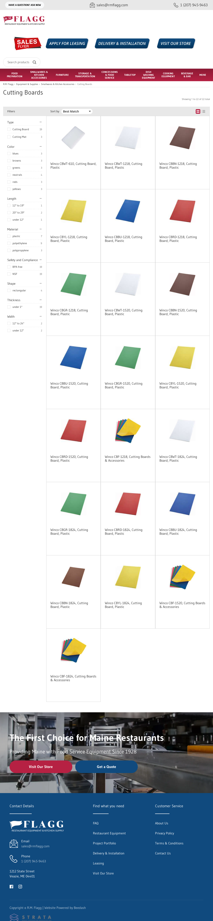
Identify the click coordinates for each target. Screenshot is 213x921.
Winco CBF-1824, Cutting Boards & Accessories (73, 678)
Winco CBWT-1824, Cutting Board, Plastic (178, 458)
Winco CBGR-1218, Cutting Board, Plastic (69, 312)
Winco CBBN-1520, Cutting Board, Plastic (178, 312)
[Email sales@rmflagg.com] (109, 5)
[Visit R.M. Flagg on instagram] (20, 886)
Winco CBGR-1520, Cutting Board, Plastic (124, 385)
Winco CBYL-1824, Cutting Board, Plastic (123, 605)
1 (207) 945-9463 (33, 861)
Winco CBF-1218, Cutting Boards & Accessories (127, 458)
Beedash (80, 908)
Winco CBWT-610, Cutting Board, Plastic (73, 165)
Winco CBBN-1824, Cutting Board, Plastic (69, 605)
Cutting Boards (84, 84)
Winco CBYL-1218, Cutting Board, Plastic (68, 239)
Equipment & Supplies (27, 84)
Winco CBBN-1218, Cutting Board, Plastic (178, 165)
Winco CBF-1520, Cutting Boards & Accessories (182, 605)
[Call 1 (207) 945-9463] (191, 5)
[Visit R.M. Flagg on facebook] (11, 886)
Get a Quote (106, 766)
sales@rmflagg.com (35, 846)
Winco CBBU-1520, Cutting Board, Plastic (69, 385)
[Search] (21, 62)
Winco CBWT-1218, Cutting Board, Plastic (123, 165)
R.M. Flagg (8, 84)
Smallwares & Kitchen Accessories (57, 84)
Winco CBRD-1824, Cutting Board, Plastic (124, 531)
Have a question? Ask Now (25, 4)
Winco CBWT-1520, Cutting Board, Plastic (124, 312)
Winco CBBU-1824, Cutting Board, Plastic (178, 531)
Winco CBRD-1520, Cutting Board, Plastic (69, 458)
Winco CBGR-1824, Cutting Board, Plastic (69, 531)
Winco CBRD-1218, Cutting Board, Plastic (178, 239)
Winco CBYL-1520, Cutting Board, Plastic (178, 385)
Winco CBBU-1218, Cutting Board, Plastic (123, 239)
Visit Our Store (41, 766)
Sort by (54, 111)
